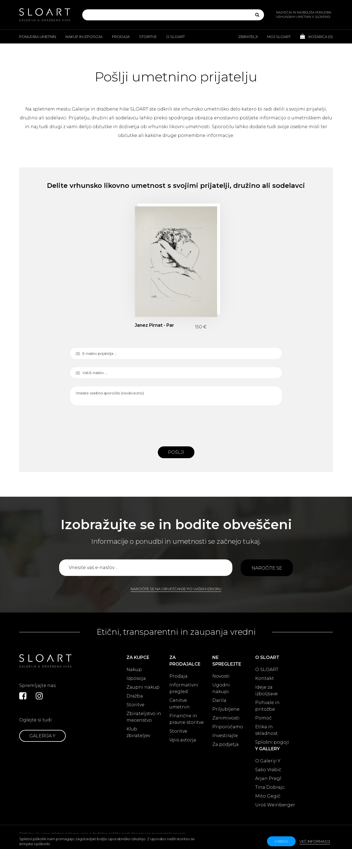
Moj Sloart (279, 36)
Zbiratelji (248, 36)
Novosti (221, 676)
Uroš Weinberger (275, 804)
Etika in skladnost (266, 730)
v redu (281, 841)
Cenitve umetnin (179, 704)
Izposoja (136, 678)
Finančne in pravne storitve (186, 719)
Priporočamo (227, 726)
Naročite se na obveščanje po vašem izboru (176, 589)
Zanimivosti (226, 718)
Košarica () (316, 36)
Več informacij (314, 841)
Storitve (148, 36)
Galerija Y (42, 735)
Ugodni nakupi (221, 688)
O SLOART (266, 669)
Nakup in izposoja (84, 36)
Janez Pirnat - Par (154, 325)
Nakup (134, 669)
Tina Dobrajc (270, 787)
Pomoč (263, 718)
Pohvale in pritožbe (267, 706)
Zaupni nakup (143, 687)
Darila (219, 700)
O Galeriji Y (267, 760)
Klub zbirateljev (138, 732)
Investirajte (225, 735)
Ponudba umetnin (37, 36)
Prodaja (121, 36)
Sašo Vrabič (268, 769)
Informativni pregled (183, 688)
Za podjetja (225, 744)
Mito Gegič (267, 796)
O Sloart (175, 36)
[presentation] (176, 424)
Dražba (135, 696)
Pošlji (176, 452)
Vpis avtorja (182, 740)
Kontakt (264, 678)
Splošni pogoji (272, 742)
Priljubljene (226, 709)
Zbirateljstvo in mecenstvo (144, 717)
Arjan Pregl (268, 778)
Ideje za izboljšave (266, 690)
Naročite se (267, 568)
